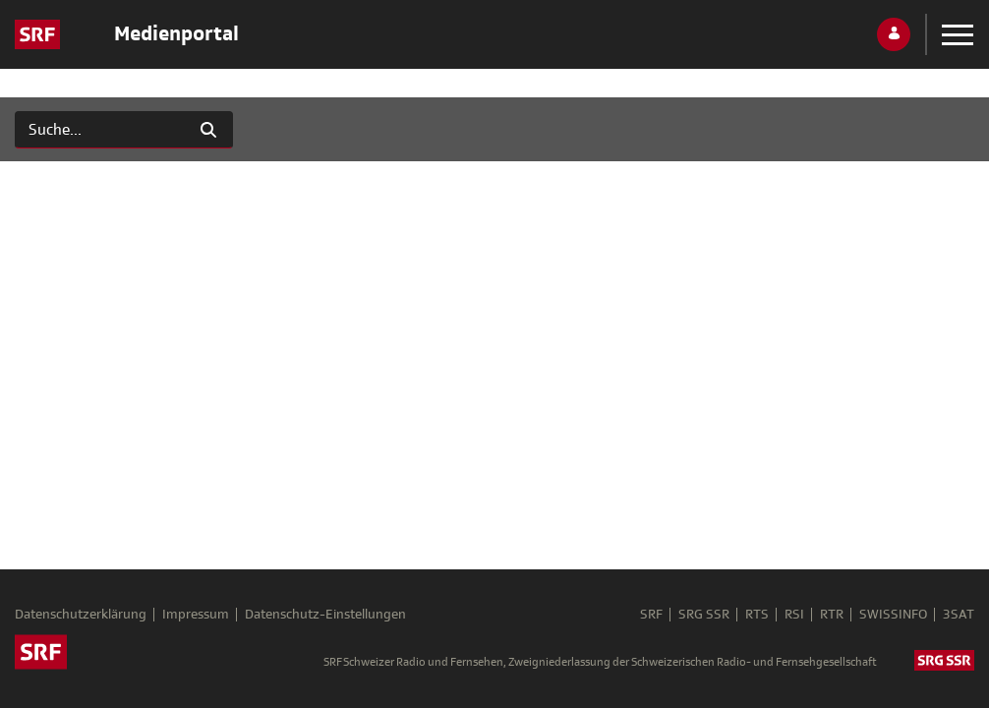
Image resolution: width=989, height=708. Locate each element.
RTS (757, 614)
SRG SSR (703, 614)
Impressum (195, 614)
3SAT (958, 614)
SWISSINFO (893, 614)
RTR (832, 614)
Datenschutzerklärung (80, 614)
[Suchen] (100, 129)
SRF (651, 614)
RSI (794, 614)
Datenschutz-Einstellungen (325, 614)
